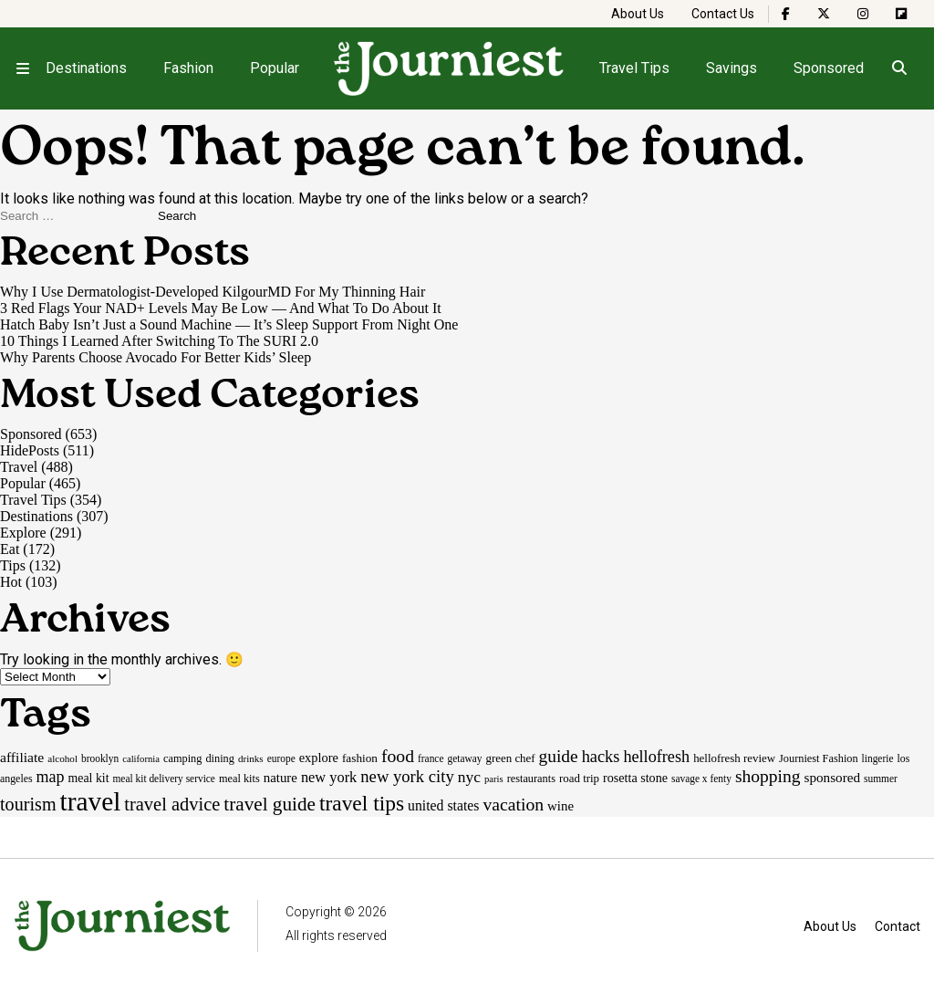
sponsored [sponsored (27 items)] (832, 777)
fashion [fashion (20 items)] (360, 758)
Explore (23, 532)
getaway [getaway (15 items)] (464, 758)
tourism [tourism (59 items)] (28, 804)
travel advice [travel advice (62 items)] (172, 804)
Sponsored (829, 68)
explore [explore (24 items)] (318, 757)
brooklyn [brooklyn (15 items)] (100, 758)
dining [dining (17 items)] (219, 758)
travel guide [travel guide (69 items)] (269, 804)
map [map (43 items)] (50, 777)
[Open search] (898, 68)
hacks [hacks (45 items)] (601, 756)
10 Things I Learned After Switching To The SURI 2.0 (159, 341)
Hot (11, 582)
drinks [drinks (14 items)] (251, 758)
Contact (897, 926)
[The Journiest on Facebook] (786, 13)
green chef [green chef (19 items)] (510, 758)
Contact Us (722, 13)
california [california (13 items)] (141, 759)
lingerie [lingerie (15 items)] (878, 758)
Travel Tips (634, 68)
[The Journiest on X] (824, 13)
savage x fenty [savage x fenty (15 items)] (701, 778)
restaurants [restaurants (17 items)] (531, 778)
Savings (731, 68)
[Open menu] (23, 68)
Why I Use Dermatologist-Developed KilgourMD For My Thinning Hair (212, 291)
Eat (9, 549)
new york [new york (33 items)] (329, 777)
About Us (637, 13)
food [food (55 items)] (397, 756)
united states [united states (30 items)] (443, 805)
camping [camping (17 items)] (182, 758)
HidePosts (29, 450)
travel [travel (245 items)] (90, 801)
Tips (13, 565)
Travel (18, 467)
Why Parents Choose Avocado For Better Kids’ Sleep (155, 357)
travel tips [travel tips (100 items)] (361, 803)
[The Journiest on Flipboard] (901, 13)
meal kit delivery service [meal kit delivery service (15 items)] (164, 778)
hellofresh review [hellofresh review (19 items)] (734, 758)
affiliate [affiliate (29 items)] (22, 757)
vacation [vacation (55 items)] (513, 804)
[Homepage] (450, 68)
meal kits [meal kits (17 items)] (239, 778)
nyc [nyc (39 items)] (469, 777)
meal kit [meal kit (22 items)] (88, 778)
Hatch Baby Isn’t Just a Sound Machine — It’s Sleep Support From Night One (229, 324)
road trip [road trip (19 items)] (579, 778)
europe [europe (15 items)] (281, 758)
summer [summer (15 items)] (881, 778)
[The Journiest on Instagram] (863, 13)
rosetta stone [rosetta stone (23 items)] (635, 777)
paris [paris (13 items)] (493, 779)
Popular (274, 68)
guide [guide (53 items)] (558, 756)
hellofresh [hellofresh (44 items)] (656, 756)
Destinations (86, 68)
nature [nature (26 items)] (280, 777)
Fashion (188, 68)
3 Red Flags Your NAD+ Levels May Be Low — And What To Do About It (220, 308)
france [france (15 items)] (431, 758)
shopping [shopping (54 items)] (768, 776)
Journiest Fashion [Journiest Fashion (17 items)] (818, 758)
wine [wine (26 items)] (560, 806)
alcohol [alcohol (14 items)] (62, 758)
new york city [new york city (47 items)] (406, 776)
